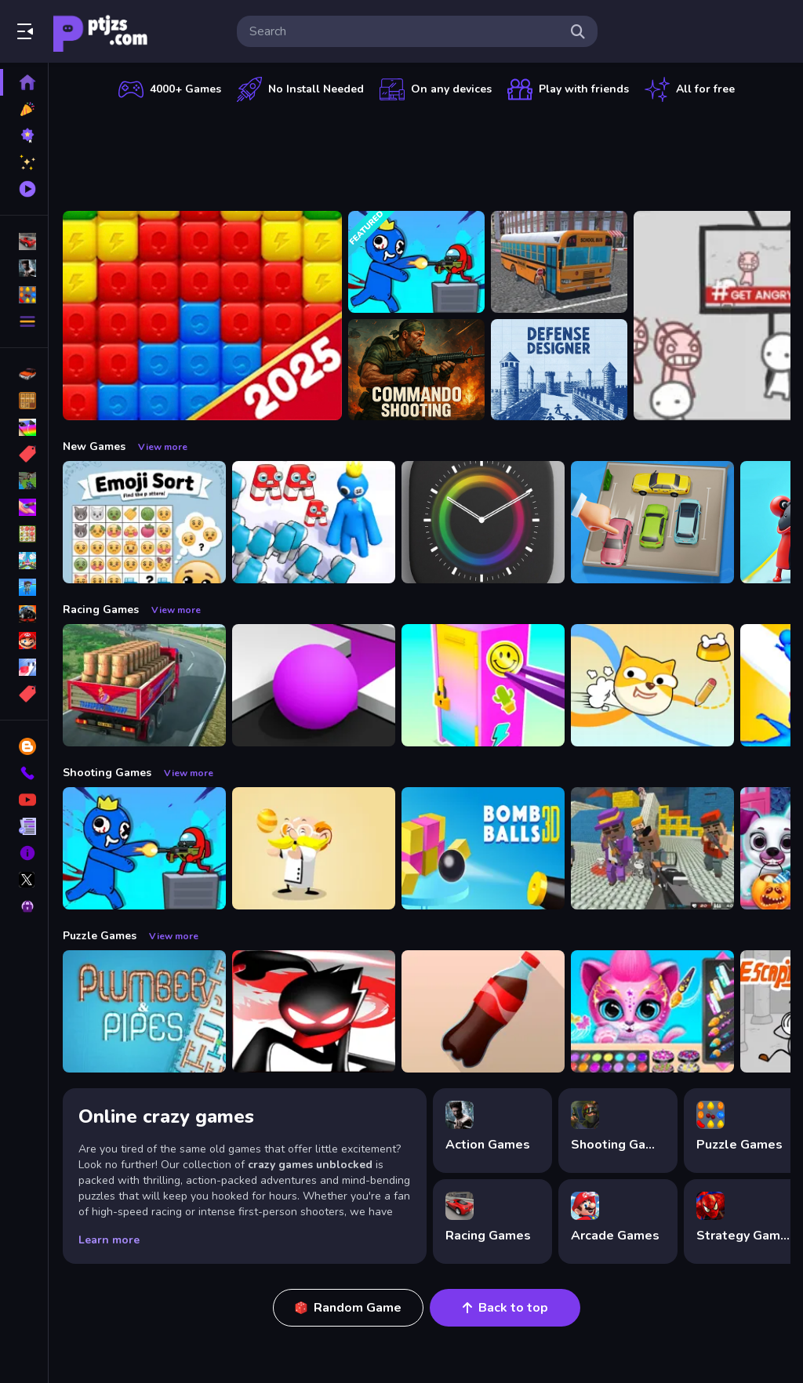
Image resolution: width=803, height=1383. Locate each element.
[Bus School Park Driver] (559, 262)
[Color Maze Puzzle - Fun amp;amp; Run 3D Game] (313, 685)
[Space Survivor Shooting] (416, 262)
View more (162, 447)
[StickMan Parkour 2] (313, 1011)
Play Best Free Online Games (100, 31)
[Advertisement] (426, 153)
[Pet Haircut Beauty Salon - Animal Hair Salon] (652, 1011)
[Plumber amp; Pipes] (144, 1011)
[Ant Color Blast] (202, 315)
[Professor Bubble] (313, 848)
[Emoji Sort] (144, 522)
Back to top (505, 1307)
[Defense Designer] (559, 370)
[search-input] (404, 31)
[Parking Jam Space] (652, 522)
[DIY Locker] (483, 685)
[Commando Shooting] (416, 370)
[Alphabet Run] (313, 522)
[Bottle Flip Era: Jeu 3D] (483, 1011)
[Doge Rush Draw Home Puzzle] (652, 685)
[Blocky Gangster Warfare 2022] (652, 848)
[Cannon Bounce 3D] (483, 848)
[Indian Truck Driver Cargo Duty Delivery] (144, 685)
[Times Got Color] (483, 522)
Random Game (348, 1307)
